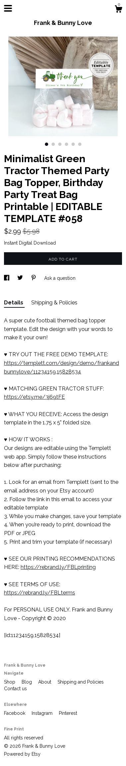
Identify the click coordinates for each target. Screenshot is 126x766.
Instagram (43, 713)
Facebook (15, 713)
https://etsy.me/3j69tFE (34, 397)
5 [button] (73, 144)
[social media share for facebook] (7, 278)
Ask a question (59, 278)
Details (14, 302)
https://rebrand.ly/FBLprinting (58, 567)
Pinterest (68, 713)
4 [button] (66, 144)
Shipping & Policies (54, 302)
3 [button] (60, 144)
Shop (10, 682)
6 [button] (79, 144)
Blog (27, 682)
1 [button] (46, 144)
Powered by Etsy (22, 754)
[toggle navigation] (8, 8)
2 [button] (53, 144)
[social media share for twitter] (20, 278)
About (45, 682)
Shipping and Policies (81, 682)
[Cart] (118, 10)
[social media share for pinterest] (34, 278)
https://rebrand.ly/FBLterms (39, 593)
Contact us (15, 688)
